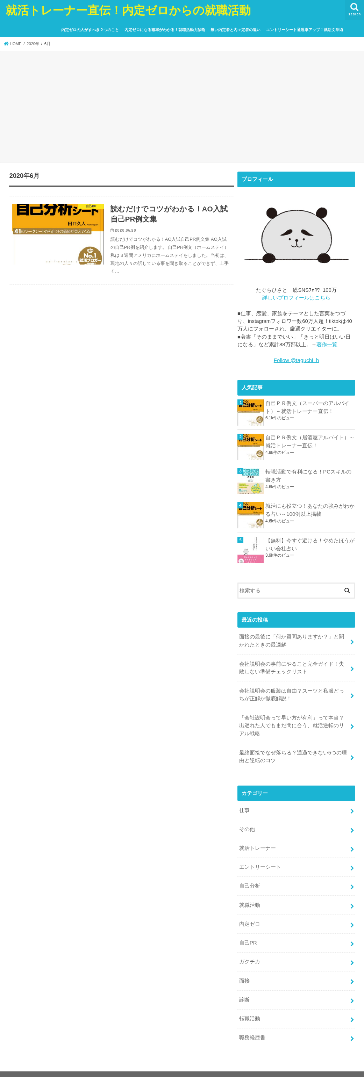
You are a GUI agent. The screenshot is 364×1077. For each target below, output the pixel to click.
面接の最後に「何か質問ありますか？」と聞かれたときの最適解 (291, 639)
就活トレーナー (257, 843)
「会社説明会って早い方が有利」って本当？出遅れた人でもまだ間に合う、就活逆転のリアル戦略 (291, 722)
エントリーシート (260, 861)
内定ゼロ (249, 916)
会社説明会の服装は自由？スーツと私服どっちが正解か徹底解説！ (291, 692)
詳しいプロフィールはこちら (296, 298)
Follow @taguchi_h (296, 360)
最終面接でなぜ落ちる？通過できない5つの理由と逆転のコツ (293, 752)
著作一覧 (326, 344)
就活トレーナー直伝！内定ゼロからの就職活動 (128, 10)
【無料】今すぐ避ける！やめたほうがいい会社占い (310, 543)
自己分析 (249, 880)
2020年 (34, 44)
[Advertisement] (182, 108)
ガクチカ (249, 953)
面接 (244, 972)
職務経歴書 (252, 1028)
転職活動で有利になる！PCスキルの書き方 (308, 475)
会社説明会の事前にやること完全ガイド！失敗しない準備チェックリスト (291, 666)
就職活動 (249, 898)
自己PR (248, 935)
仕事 (244, 806)
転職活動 (249, 1009)
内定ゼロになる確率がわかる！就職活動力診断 (164, 30)
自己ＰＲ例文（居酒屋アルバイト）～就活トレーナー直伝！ (310, 440)
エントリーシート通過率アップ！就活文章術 (304, 30)
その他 (247, 824)
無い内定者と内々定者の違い (235, 30)
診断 (244, 990)
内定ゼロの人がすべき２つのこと (90, 30)
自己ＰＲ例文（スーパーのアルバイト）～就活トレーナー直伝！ (307, 406)
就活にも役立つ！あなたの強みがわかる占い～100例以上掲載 (310, 509)
